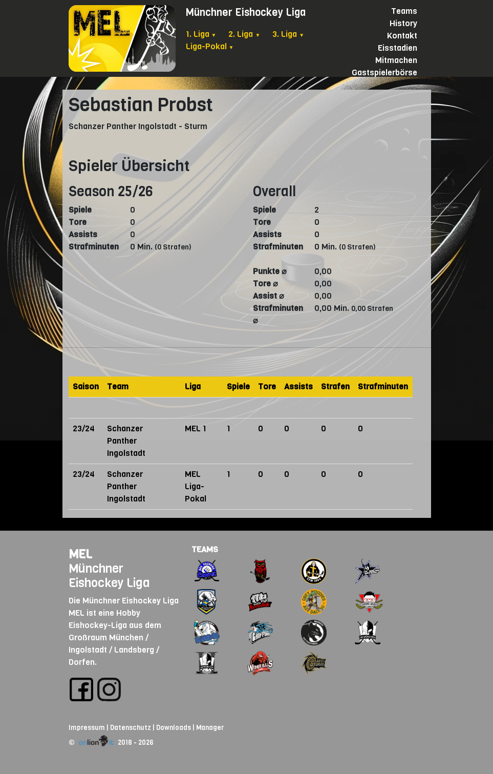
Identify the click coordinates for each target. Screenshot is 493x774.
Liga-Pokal (210, 46)
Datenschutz (130, 727)
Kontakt (402, 35)
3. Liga (288, 34)
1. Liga (201, 34)
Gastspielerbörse (384, 72)
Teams (404, 11)
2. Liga (244, 34)
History (403, 23)
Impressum (87, 727)
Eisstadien (397, 48)
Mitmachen (396, 60)
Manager (210, 727)
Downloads (173, 727)
